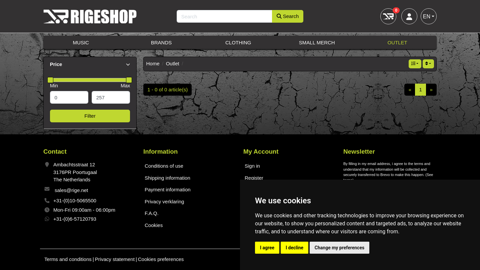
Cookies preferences (161, 259)
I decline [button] (294, 247)
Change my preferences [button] (339, 247)
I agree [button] (267, 247)
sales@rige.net (71, 190)
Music (81, 42)
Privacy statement (115, 259)
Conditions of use (164, 166)
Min (54, 85)
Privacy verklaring (164, 201)
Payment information (168, 189)
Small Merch (317, 42)
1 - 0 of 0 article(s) (167, 89)
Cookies (154, 225)
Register (254, 178)
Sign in (252, 166)
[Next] (431, 90)
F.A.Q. (152, 213)
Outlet (397, 42)
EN (426, 16)
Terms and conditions (68, 259)
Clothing (238, 42)
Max (125, 85)
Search (288, 16)
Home (153, 63)
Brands (161, 42)
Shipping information (167, 178)
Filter (89, 116)
